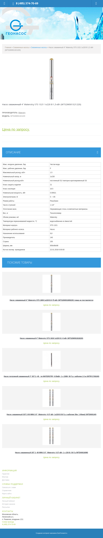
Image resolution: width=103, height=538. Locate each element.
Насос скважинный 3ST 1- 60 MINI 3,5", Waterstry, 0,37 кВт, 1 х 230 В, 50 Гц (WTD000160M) (51, 453)
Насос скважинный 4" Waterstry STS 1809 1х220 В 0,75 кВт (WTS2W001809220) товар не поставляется (51, 300)
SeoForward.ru (62, 533)
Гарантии (5, 474)
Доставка (5, 480)
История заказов (8, 504)
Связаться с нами (9, 487)
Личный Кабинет (8, 501)
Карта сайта (6, 494)
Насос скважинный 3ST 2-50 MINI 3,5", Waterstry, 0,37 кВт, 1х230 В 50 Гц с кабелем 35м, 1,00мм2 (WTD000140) (51, 414)
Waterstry (21, 113)
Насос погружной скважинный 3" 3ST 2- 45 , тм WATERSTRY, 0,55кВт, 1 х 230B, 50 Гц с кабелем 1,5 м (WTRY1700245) (51, 376)
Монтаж (5, 477)
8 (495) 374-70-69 (27, 3)
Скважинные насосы (21, 47)
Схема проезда (8, 522)
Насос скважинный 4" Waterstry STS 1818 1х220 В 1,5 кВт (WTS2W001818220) (51, 338)
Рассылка (6, 507)
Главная (8, 47)
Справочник (6, 491)
